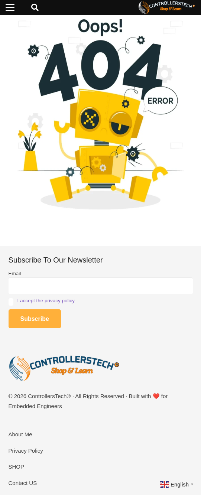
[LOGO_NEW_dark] (166, 7)
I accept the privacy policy (46, 300)
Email (15, 273)
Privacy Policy (26, 450)
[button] (10, 7)
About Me (20, 434)
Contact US (23, 483)
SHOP (17, 466)
